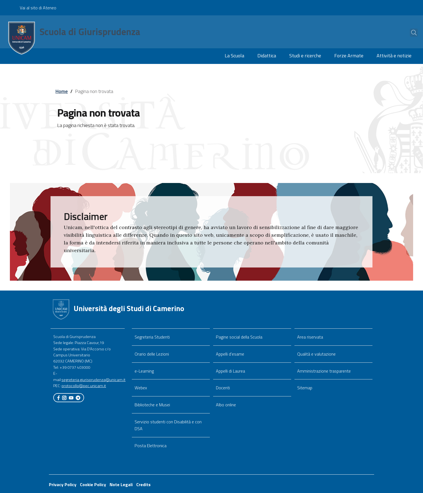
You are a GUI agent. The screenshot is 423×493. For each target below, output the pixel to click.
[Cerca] (409, 32)
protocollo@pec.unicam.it (84, 386)
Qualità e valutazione (316, 354)
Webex (141, 387)
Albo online (226, 404)
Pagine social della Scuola (239, 337)
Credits (143, 484)
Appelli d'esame (230, 354)
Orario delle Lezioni (152, 354)
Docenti (223, 387)
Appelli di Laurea (230, 371)
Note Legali (121, 484)
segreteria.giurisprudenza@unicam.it (94, 380)
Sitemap (304, 387)
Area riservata (310, 337)
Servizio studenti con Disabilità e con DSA (168, 425)
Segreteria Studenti (152, 337)
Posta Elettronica (150, 445)
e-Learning (144, 371)
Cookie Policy (93, 484)
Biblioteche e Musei (152, 404)
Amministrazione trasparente (324, 371)
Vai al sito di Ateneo (38, 7)
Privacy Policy (62, 484)
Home (61, 91)
